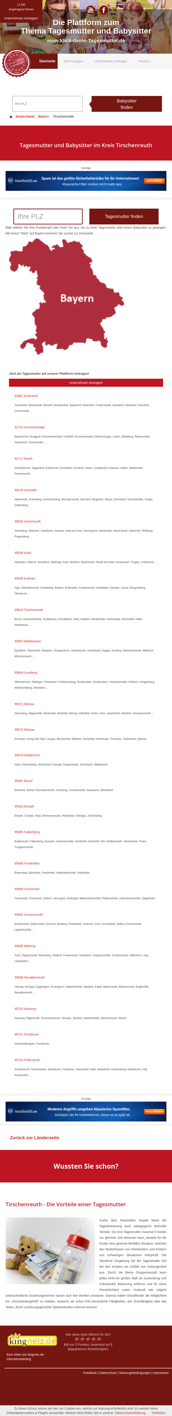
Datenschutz (108, 1373)
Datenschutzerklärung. (130, 1413)
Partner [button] (144, 61)
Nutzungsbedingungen (135, 1373)
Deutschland (21, 116)
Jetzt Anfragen (73, 61)
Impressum (161, 1373)
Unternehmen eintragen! (86, 383)
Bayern (43, 116)
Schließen (159, 1413)
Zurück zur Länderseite (34, 1137)
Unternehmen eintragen (110, 61)
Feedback (90, 1373)
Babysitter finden (127, 104)
